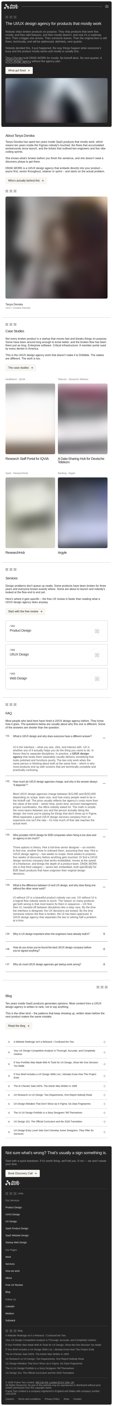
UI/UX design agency (18, 61)
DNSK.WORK (88, 863)
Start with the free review (25, 611)
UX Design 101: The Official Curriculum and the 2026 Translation (39, 1373)
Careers (9, 1399)
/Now (66, 1399)
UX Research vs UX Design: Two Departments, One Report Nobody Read (44, 1359)
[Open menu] (107, 6)
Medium (9, 1313)
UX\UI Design (12, 1214)
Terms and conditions (29, 1399)
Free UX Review (14, 1285)
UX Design (11, 1221)
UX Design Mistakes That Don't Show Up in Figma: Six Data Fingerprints (43, 1363)
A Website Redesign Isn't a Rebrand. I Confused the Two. (35, 1335)
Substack (10, 1320)
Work (8, 1257)
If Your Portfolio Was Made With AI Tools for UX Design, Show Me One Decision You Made (53, 1345)
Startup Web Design (16, 1242)
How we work (12, 1271)
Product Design (13, 1207)
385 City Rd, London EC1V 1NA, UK (55, 1382)
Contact (77, 1399)
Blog (7, 1292)
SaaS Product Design (16, 1228)
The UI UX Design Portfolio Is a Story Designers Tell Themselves (39, 1368)
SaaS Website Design (17, 1235)
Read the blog (19, 1025)
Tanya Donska (14, 58)
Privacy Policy (52, 1399)
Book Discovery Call (22, 1173)
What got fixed (19, 70)
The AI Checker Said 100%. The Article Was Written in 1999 (37, 1354)
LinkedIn (10, 1306)
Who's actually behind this (26, 180)
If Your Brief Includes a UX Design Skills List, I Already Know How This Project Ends (49, 1349)
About (8, 1278)
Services (10, 1264)
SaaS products (65, 141)
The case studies (20, 367)
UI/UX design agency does (21, 602)
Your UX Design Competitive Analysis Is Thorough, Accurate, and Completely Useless (50, 1340)
